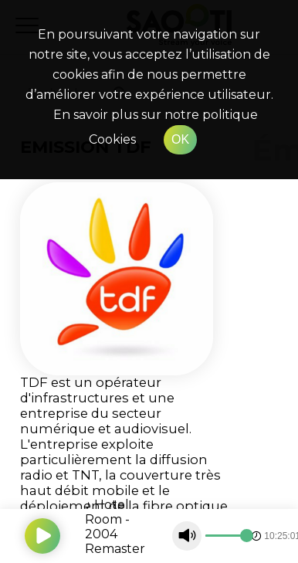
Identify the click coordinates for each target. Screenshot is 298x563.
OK (180, 139)
